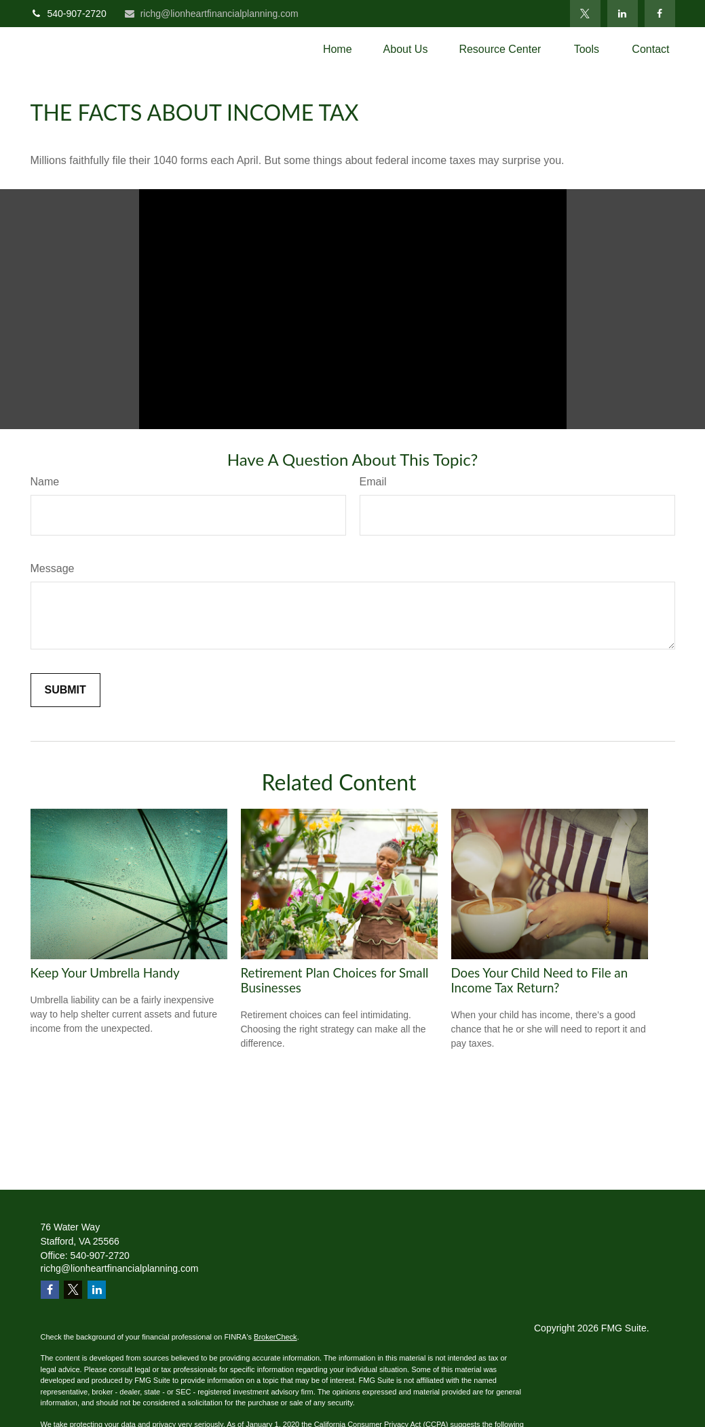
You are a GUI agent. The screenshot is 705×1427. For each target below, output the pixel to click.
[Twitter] (585, 13)
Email (373, 481)
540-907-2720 (69, 13)
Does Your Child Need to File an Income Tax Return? (539, 980)
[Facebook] (660, 13)
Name (45, 481)
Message (53, 568)
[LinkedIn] (622, 13)
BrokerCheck (275, 1337)
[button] (338, 49)
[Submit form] (65, 690)
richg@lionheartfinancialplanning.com (211, 13)
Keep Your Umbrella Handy (105, 972)
